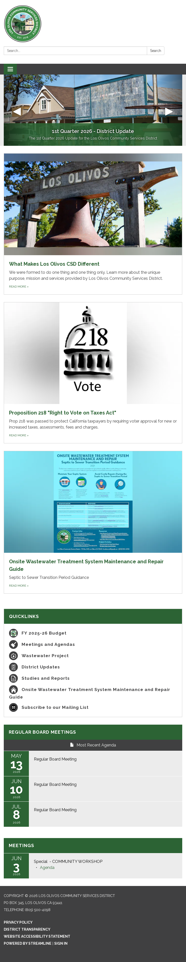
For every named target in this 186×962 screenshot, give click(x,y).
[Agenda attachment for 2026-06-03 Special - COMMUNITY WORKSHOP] (47, 867)
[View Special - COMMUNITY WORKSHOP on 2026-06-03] (105, 861)
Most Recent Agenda (93, 745)
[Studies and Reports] (93, 678)
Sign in (61, 943)
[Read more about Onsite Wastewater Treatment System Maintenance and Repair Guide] (93, 522)
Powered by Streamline (27, 943)
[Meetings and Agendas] (93, 644)
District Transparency (27, 929)
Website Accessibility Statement (37, 936)
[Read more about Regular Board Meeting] (93, 763)
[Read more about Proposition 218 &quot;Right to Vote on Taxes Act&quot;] (93, 372)
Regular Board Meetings (42, 732)
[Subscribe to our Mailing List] (93, 707)
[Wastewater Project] (93, 655)
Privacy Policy (18, 922)
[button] (17, 110)
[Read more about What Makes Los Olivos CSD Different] (93, 224)
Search (155, 51)
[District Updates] (93, 667)
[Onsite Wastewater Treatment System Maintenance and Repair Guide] (93, 693)
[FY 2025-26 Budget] (93, 633)
